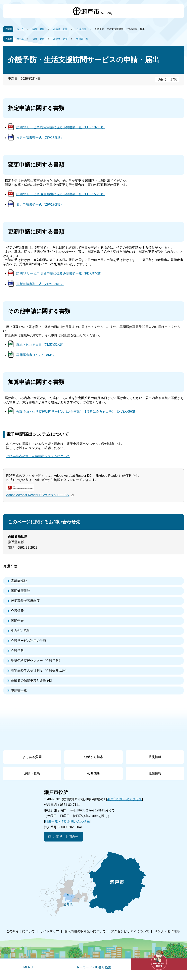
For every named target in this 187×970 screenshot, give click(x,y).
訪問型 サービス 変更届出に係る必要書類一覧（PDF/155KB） (60, 194)
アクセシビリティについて (130, 931)
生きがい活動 (20, 630)
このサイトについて (20, 931)
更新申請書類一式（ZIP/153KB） (40, 284)
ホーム (20, 29)
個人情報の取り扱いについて (85, 931)
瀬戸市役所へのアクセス (124, 799)
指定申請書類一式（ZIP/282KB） (40, 137)
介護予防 (81, 29)
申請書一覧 (82, 38)
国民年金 (17, 620)
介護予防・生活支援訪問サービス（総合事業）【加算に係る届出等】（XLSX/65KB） (77, 411)
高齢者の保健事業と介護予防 (31, 680)
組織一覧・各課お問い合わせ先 (67, 821)
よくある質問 (32, 757)
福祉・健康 (38, 29)
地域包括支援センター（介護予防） (36, 660)
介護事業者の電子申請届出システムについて (38, 456)
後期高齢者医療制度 (25, 600)
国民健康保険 (20, 590)
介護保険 (17, 610)
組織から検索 (93, 757)
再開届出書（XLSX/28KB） (36, 355)
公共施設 (93, 773)
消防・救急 (32, 773)
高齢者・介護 (60, 29)
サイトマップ (49, 931)
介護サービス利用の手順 (28, 640)
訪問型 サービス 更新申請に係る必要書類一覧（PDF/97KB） (59, 273)
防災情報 (155, 757)
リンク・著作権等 (167, 931)
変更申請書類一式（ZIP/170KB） (40, 204)
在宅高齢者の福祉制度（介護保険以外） (39, 670)
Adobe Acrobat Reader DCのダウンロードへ (40, 495)
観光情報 (155, 773)
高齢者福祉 (19, 581)
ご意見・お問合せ (65, 836)
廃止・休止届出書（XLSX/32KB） (40, 344)
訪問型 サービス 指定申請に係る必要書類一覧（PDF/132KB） (60, 127)
